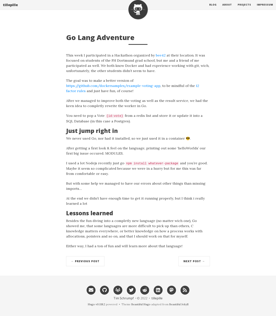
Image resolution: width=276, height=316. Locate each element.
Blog (213, 8)
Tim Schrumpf (123, 298)
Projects (244, 8)
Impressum (265, 8)
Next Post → (194, 261)
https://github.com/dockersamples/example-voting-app (113, 86)
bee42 (161, 55)
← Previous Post (85, 261)
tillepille (10, 8)
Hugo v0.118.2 (96, 304)
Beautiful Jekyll (178, 304)
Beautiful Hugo (140, 304)
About (227, 8)
